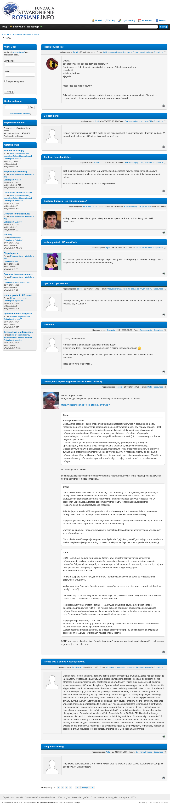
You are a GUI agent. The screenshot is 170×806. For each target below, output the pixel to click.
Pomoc (162, 20)
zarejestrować (19, 52)
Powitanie (49, 324)
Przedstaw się (146, 330)
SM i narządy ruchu (143, 752)
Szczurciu (111, 330)
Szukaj (111, 20)
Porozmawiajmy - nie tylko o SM (138, 121)
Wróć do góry (64, 797)
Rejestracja (33, 26)
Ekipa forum (8, 797)
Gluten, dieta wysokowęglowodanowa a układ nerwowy (73, 381)
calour (79, 289)
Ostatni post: (9, 159)
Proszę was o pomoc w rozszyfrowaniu (64, 661)
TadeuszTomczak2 (23, 282)
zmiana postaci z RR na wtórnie (60, 242)
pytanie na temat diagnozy (18, 313)
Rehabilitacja (15, 238)
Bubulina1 (19, 240)
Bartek (97, 162)
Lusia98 (18, 222)
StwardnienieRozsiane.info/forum (40, 797)
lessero (119, 387)
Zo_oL (75, 52)
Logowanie (19, 26)
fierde (97, 121)
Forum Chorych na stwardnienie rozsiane (20, 34)
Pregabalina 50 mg (54, 746)
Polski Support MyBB (40, 802)
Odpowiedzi (158, 52)
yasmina (18, 340)
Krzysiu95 (19, 201)
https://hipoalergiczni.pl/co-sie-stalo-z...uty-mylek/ (85, 405)
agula (108, 248)
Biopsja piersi (11, 253)
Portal (98, 20)
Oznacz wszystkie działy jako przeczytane (110, 797)
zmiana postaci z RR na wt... (18, 295)
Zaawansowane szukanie (19, 114)
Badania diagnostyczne (20, 316)
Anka (108, 752)
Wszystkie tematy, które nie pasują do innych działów (129, 289)
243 (77, 787)
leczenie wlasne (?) (14, 150)
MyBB (52, 802)
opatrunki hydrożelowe (56, 283)
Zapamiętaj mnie (14, 81)
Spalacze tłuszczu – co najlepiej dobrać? (65, 201)
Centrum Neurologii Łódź (17, 213)
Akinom (18, 159)
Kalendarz (147, 20)
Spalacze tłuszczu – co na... (18, 274)
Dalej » (85, 787)
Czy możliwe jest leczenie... (18, 332)
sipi (16, 261)
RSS (133, 797)
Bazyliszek (76, 667)
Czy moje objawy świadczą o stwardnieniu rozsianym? (129, 667)
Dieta (150, 387)
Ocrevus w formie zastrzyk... (19, 192)
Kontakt (19, 797)
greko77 (18, 319)
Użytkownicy (128, 20)
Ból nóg (8, 234)
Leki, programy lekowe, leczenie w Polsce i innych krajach (127, 52)
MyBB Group (74, 802)
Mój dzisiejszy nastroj (15, 171)
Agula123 (19, 301)
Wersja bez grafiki (80, 797)
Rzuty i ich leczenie (18, 298)
